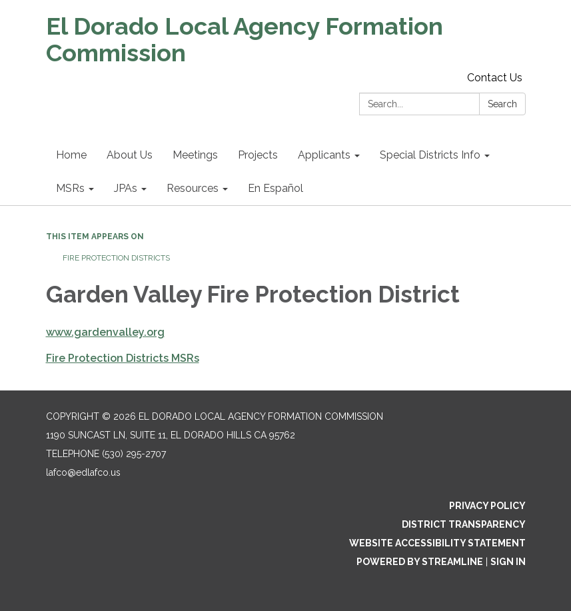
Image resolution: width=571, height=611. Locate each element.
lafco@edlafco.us (83, 472)
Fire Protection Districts (116, 258)
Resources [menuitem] (193, 188)
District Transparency (464, 524)
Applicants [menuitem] (324, 155)
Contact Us (494, 77)
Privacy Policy (487, 505)
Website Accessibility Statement (437, 543)
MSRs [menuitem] (70, 188)
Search (502, 104)
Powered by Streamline (419, 561)
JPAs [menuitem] (125, 188)
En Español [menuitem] (275, 188)
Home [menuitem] (71, 155)
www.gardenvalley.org (105, 332)
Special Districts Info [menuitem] (430, 155)
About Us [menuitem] (130, 155)
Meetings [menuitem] (195, 155)
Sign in (508, 561)
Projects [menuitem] (258, 155)
